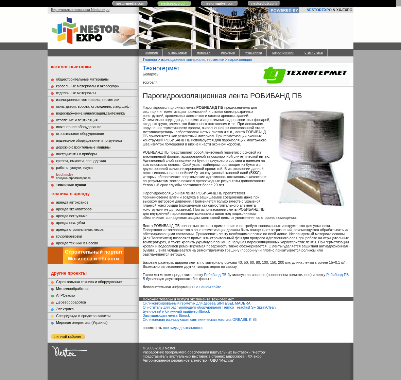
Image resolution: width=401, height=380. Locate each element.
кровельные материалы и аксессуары (87, 86)
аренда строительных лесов (80, 229)
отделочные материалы (76, 93)
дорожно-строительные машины (83, 147)
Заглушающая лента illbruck (166, 315)
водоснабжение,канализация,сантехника (90, 113)
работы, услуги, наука (74, 168)
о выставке (177, 52)
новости (203, 52)
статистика (313, 52)
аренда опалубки (70, 223)
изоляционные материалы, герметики (87, 100)
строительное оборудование (80, 134)
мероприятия (283, 52)
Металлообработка (72, 289)
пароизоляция (240, 59)
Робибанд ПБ (215, 275)
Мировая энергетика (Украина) (82, 323)
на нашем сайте (207, 287)
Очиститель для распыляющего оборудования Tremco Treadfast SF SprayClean (209, 307)
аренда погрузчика (71, 216)
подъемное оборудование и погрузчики (89, 140)
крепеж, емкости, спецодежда (81, 161)
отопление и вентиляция (77, 120)
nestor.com (130, 3)
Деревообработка (71, 302)
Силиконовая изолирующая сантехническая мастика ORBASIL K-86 (200, 319)
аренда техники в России (77, 243)
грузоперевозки (69, 236)
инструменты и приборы (76, 154)
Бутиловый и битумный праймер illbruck (176, 311)
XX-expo (255, 356)
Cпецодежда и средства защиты (83, 316)
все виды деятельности (183, 328)
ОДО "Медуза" (222, 360)
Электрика (65, 309)
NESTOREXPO (319, 10)
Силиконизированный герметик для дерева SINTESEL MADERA (196, 303)
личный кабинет (67, 336)
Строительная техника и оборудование (89, 282)
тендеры (228, 52)
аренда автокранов (72, 202)
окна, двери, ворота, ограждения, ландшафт (93, 106)
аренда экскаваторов (74, 209)
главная (151, 52)
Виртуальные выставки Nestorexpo (80, 9)
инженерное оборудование (78, 127)
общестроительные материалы (82, 79)
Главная (150, 59)
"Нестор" (258, 352)
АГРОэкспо (65, 295)
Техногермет (161, 68)
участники (253, 52)
